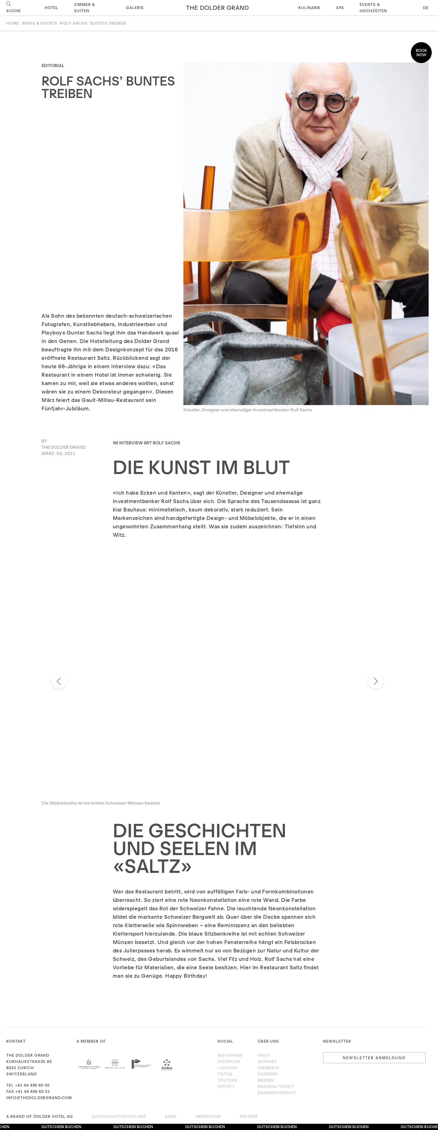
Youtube (227, 1080)
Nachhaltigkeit (276, 1086)
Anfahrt (267, 1061)
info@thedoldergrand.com (39, 1097)
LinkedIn (227, 1067)
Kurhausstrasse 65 (29, 1061)
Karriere (268, 1074)
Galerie (135, 7)
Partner (249, 1116)
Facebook (229, 1061)
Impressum (208, 1116)
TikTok (225, 1074)
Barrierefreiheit (277, 1092)
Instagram (229, 1055)
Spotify (226, 1086)
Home (12, 23)
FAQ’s (264, 1055)
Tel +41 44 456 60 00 (28, 1085)
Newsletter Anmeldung (374, 1057)
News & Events (39, 23)
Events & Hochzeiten (373, 7)
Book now (421, 52)
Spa (340, 7)
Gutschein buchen (63, 1126)
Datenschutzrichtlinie (119, 1116)
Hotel (51, 7)
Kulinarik (309, 7)
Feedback (269, 1067)
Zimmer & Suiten (84, 7)
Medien (266, 1080)
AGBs (171, 1116)
